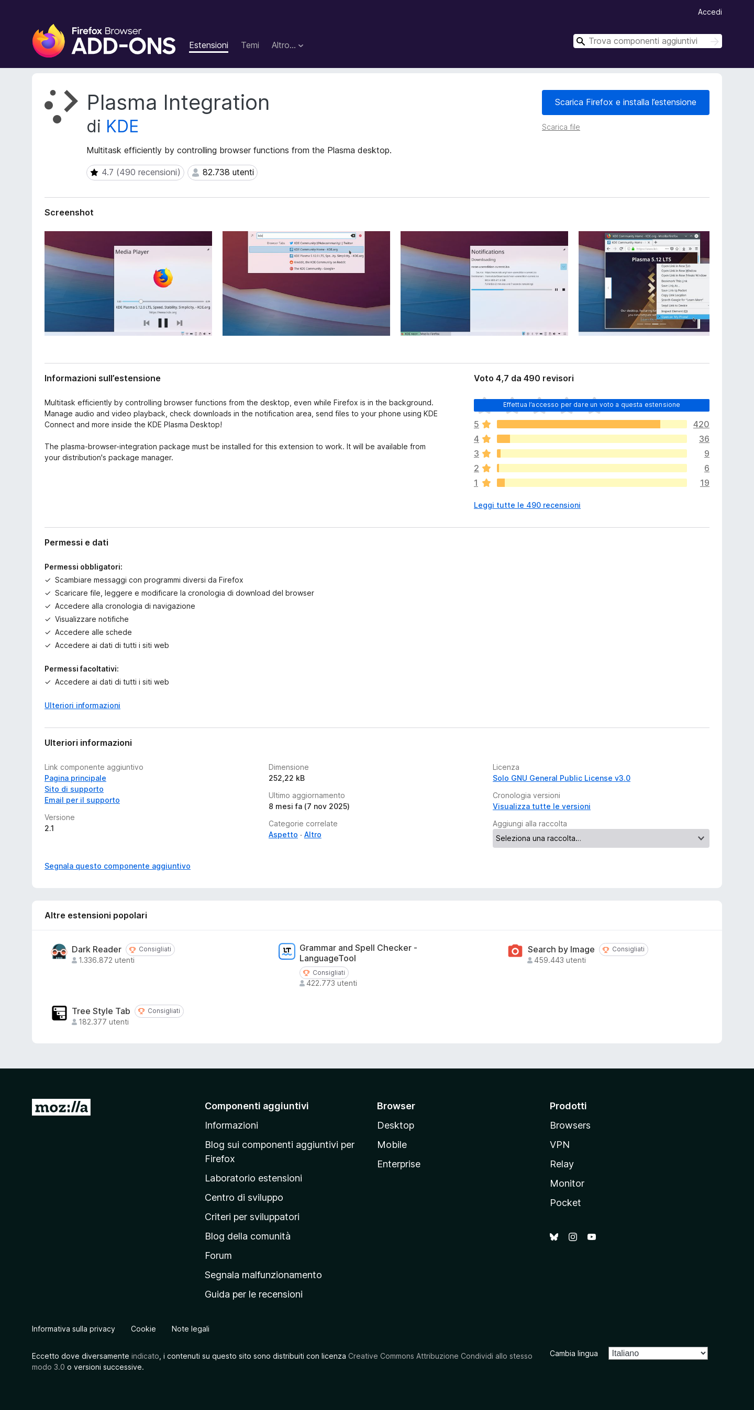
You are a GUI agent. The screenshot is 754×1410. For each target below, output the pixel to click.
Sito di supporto (74, 788)
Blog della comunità (248, 1236)
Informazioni (231, 1125)
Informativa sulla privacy (73, 1328)
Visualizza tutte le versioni (542, 806)
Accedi (710, 11)
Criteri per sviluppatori (252, 1216)
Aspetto (283, 834)
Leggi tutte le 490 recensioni (527, 505)
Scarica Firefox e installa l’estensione (625, 102)
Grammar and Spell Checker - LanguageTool (358, 953)
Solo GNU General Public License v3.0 (561, 778)
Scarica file (561, 126)
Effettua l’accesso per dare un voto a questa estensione (592, 404)
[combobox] (647, 41)
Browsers (570, 1125)
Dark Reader (96, 949)
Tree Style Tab (101, 1011)
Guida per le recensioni (254, 1294)
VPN (560, 1144)
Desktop (395, 1125)
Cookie (143, 1328)
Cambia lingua (574, 1353)
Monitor (567, 1183)
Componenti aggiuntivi (257, 1105)
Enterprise (398, 1163)
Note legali (190, 1328)
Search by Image (561, 949)
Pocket (565, 1202)
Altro (312, 834)
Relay (562, 1163)
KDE (122, 126)
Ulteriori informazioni (82, 705)
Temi (250, 45)
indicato (145, 1355)
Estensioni (208, 45)
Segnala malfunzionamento (263, 1274)
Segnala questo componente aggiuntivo (118, 865)
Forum (218, 1255)
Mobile (392, 1144)
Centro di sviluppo (244, 1197)
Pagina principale (75, 778)
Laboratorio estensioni (253, 1178)
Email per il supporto (82, 799)
